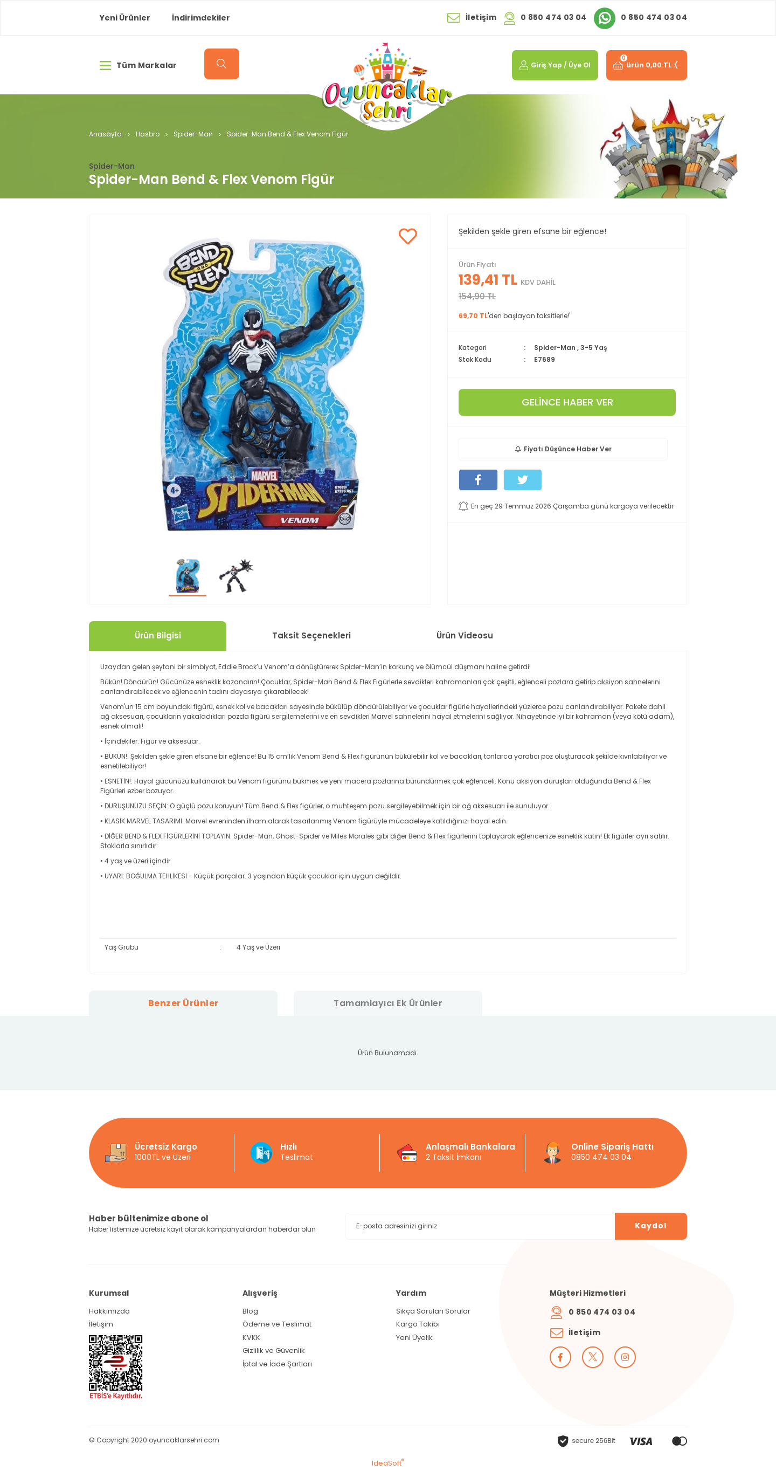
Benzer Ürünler (183, 1003)
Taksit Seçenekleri (311, 635)
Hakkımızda (109, 1311)
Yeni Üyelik (414, 1337)
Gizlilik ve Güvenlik (273, 1350)
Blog (250, 1311)
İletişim (101, 1324)
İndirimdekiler (201, 17)
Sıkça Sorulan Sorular (433, 1311)
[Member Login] (553, 65)
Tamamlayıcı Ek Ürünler (388, 1003)
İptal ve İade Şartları (277, 1364)
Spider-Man (112, 166)
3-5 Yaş (593, 347)
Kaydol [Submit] (650, 1225)
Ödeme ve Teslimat (276, 1324)
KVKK (251, 1337)
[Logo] (388, 82)
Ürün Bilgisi (158, 635)
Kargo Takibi (418, 1324)
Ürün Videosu (464, 635)
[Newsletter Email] (516, 1226)
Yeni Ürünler (125, 17)
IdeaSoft (388, 1463)
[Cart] (646, 65)
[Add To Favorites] (407, 237)
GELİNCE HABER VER (567, 402)
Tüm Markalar (138, 65)
